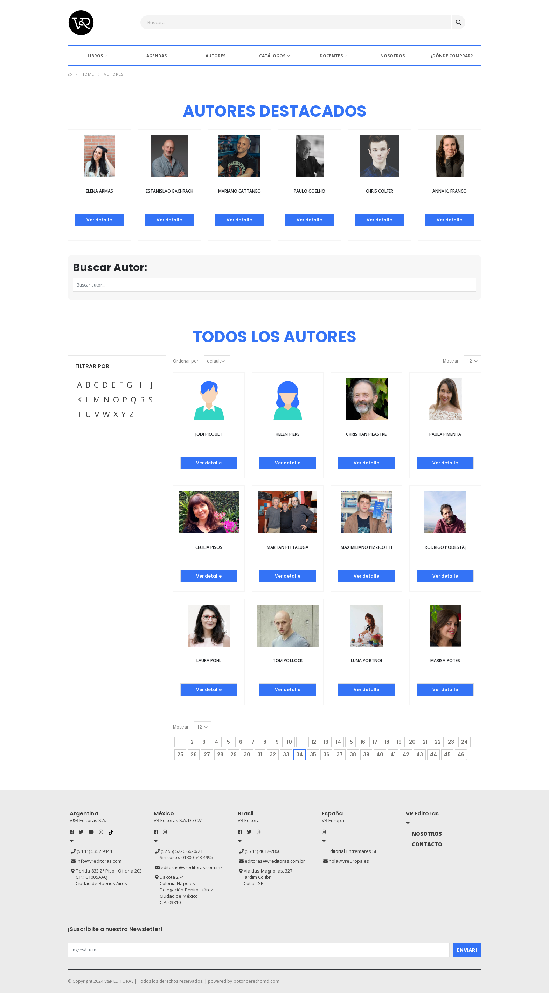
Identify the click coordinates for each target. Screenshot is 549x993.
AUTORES (215, 56)
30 (247, 754)
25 (180, 754)
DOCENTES (331, 56)
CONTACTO (427, 844)
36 (326, 754)
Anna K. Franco (449, 191)
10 (289, 741)
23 (451, 741)
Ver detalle (99, 220)
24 (464, 741)
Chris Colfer (379, 191)
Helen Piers (288, 434)
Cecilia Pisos (209, 547)
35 (313, 754)
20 (412, 741)
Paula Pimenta (445, 434)
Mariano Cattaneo (239, 191)
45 (447, 754)
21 (425, 741)
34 (301, 753)
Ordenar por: (186, 361)
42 (406, 754)
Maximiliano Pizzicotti (366, 547)
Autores (114, 74)
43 (419, 754)
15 (350, 741)
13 (326, 741)
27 (207, 754)
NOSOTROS (392, 56)
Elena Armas (99, 191)
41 (393, 754)
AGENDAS (156, 56)
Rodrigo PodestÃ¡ (445, 547)
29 (233, 754)
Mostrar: (451, 361)
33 (286, 754)
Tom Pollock (288, 660)
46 (461, 754)
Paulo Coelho (309, 191)
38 (353, 754)
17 (375, 741)
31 (259, 754)
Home (87, 74)
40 (379, 754)
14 (338, 741)
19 (399, 741)
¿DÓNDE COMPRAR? (451, 56)
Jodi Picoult (209, 434)
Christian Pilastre (366, 434)
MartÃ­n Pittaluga (287, 547)
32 (273, 754)
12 (313, 741)
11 (302, 741)
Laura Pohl (209, 660)
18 (386, 741)
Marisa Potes (445, 660)
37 (339, 754)
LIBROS (95, 56)
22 (438, 741)
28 (220, 754)
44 (433, 754)
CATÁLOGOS (272, 56)
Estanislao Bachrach (169, 191)
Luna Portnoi (366, 660)
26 (193, 754)
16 (362, 741)
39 (366, 754)
